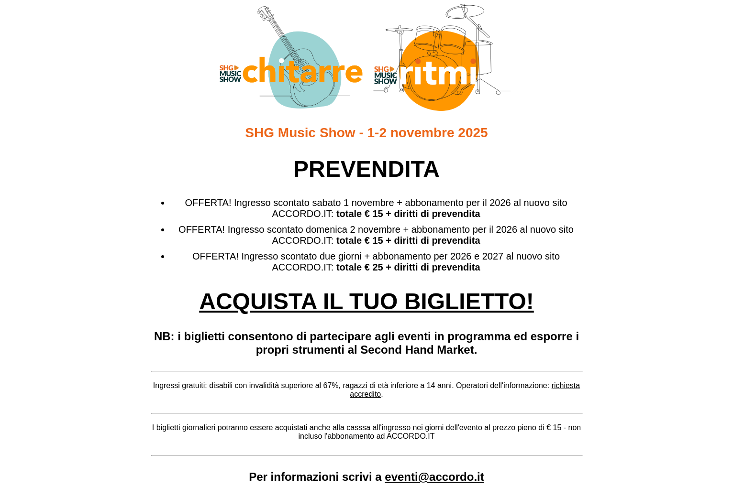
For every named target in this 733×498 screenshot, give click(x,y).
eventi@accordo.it (434, 476)
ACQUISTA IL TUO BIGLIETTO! (366, 301)
